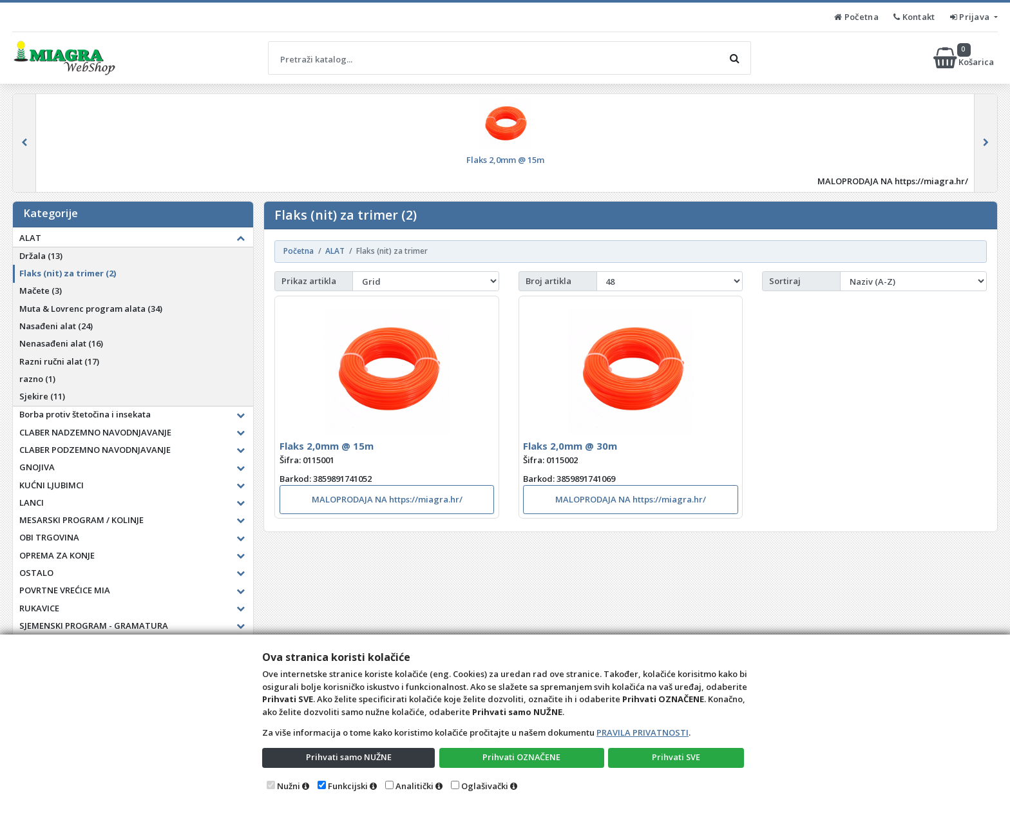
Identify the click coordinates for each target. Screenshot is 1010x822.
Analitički (414, 786)
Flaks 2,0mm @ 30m (570, 445)
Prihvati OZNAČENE (521, 757)
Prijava (971, 17)
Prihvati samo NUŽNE (348, 757)
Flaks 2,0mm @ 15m (327, 445)
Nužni (288, 786)
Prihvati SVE (676, 757)
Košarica (964, 58)
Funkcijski (348, 786)
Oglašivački (484, 786)
